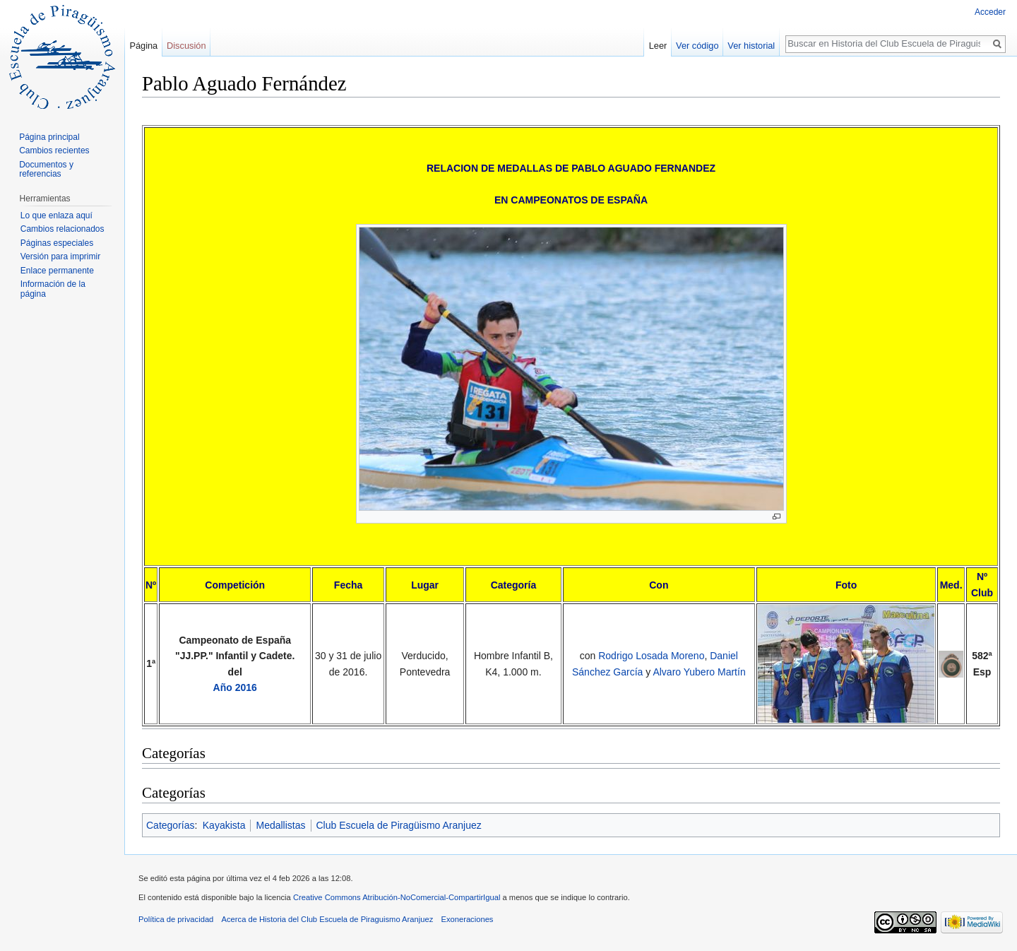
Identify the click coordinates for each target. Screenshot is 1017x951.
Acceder (990, 12)
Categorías (170, 825)
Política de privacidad (175, 919)
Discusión (186, 45)
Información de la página (52, 289)
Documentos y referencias (46, 169)
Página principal (49, 137)
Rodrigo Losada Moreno (651, 655)
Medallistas (280, 825)
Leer (658, 45)
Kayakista (224, 825)
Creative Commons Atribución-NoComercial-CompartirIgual (396, 897)
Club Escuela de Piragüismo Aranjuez (399, 825)
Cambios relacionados (62, 229)
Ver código (697, 45)
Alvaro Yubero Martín (699, 672)
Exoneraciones (467, 919)
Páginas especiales (56, 243)
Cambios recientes (54, 150)
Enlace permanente (57, 271)
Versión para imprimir (60, 256)
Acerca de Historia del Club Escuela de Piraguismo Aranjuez (328, 919)
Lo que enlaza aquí (56, 215)
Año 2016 (235, 687)
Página (143, 45)
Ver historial (751, 45)
